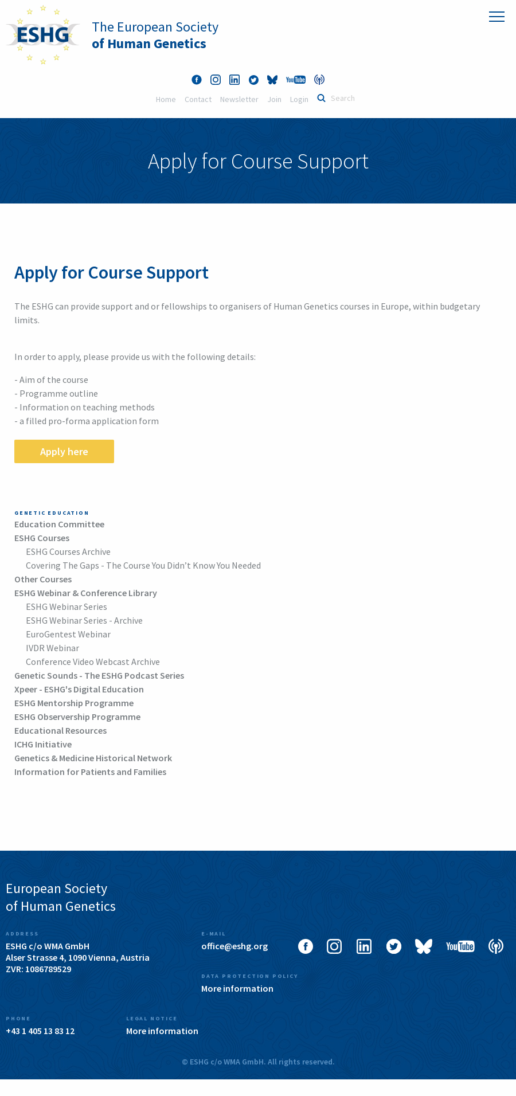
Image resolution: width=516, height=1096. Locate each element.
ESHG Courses (41, 537)
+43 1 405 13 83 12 (40, 1030)
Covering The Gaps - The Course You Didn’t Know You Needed (143, 565)
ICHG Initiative (43, 744)
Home (166, 99)
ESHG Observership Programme (77, 716)
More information (237, 988)
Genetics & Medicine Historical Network (93, 758)
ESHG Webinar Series (66, 606)
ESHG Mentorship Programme (74, 703)
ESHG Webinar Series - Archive (84, 620)
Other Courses (43, 579)
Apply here (64, 451)
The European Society (155, 35)
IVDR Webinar (52, 647)
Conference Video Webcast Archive (93, 661)
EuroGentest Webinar (68, 634)
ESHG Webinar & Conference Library (85, 592)
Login (299, 99)
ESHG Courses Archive (68, 551)
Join (274, 99)
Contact (198, 99)
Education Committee (59, 524)
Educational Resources (60, 730)
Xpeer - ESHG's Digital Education (79, 689)
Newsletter (239, 99)
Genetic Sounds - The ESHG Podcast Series (99, 675)
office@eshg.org (234, 946)
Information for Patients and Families (90, 771)
